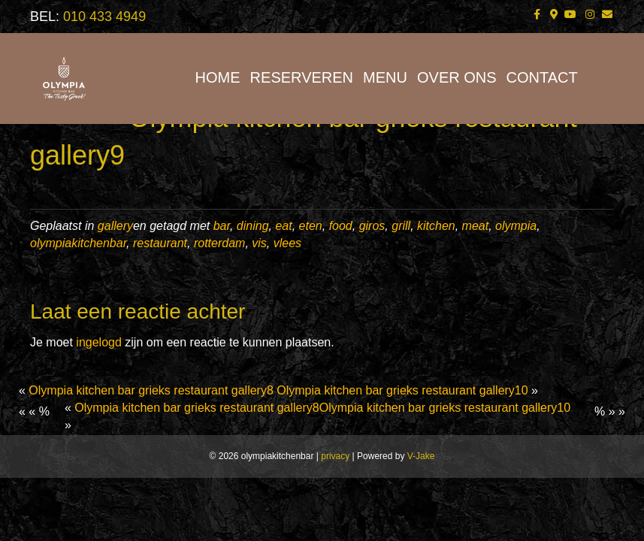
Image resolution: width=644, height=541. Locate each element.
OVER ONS (457, 77)
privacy (335, 456)
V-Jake (421, 456)
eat (283, 225)
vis (259, 243)
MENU (385, 77)
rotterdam (219, 243)
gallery (115, 225)
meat (475, 225)
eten (310, 225)
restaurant (160, 243)
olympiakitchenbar (78, 243)
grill (401, 225)
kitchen (436, 225)
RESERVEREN (301, 77)
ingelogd (99, 342)
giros (372, 225)
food (340, 225)
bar (221, 225)
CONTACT (542, 77)
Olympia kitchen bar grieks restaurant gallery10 (402, 390)
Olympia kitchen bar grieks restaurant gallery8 (151, 390)
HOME (217, 77)
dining (253, 225)
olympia (516, 225)
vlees (287, 243)
